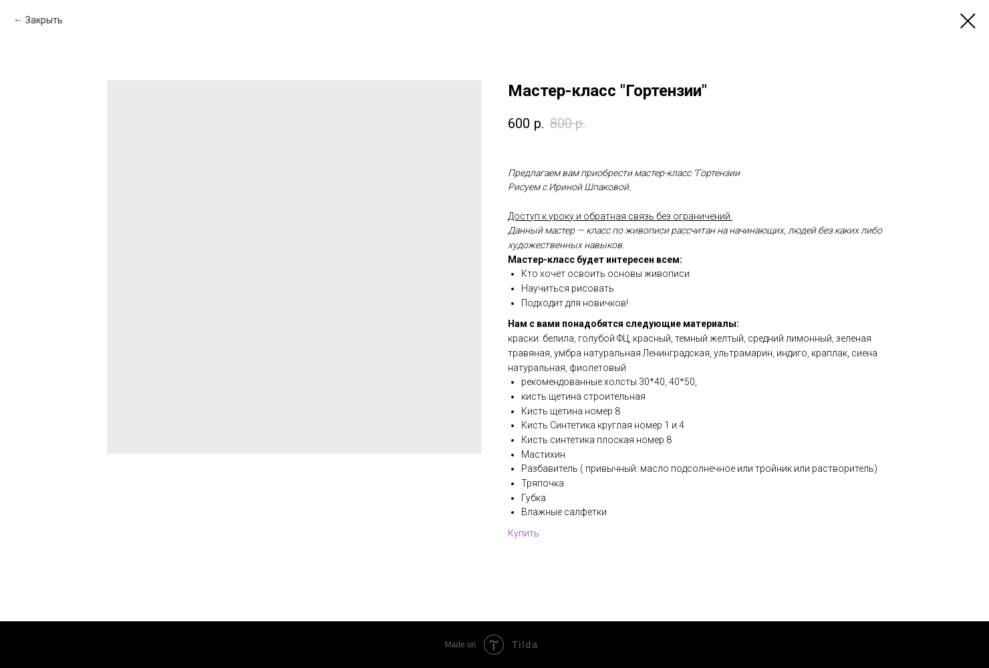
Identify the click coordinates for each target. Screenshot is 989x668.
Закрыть (44, 20)
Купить (523, 533)
